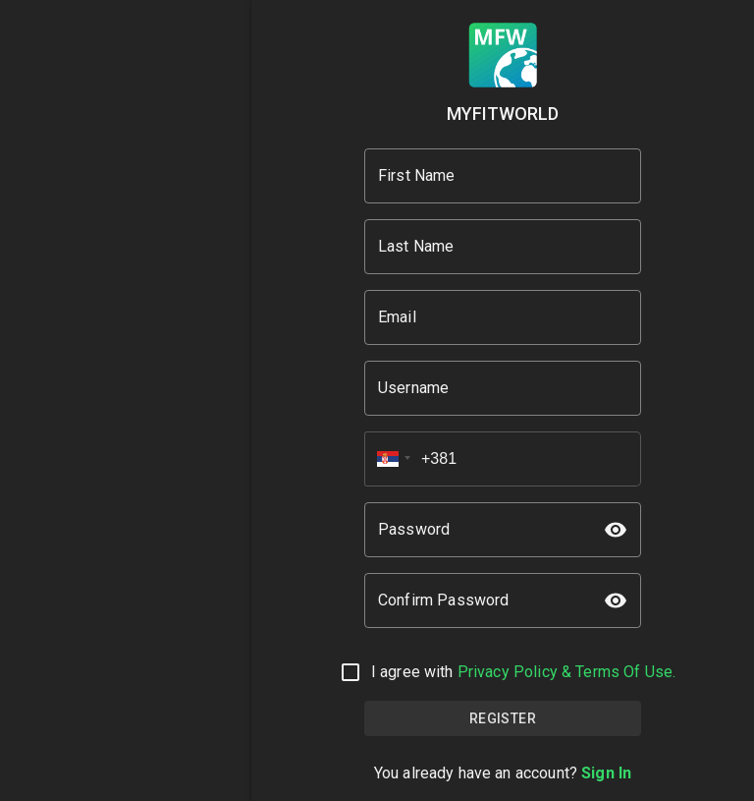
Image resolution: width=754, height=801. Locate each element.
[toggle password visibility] (615, 529)
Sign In (606, 773)
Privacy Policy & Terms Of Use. (567, 671)
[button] (387, 459)
